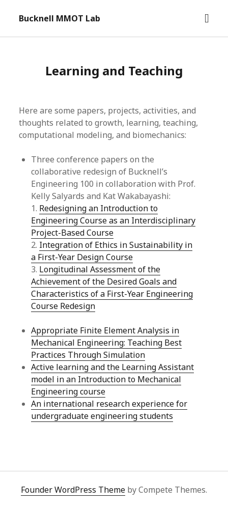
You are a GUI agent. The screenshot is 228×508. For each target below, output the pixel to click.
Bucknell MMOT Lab (59, 18)
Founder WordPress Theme (73, 489)
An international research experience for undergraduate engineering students (109, 409)
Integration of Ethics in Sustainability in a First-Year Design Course (111, 251)
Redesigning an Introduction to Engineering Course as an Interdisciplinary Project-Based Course (113, 220)
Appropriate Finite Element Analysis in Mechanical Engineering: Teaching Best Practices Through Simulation (106, 342)
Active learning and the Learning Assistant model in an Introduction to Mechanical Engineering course (112, 379)
